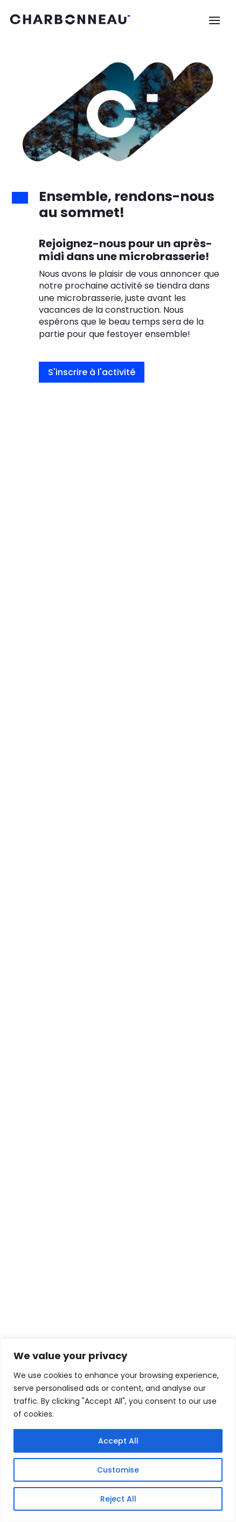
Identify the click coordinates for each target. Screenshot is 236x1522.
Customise (118, 1469)
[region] (118, 1430)
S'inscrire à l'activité (91, 372)
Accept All (118, 1440)
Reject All (118, 1499)
